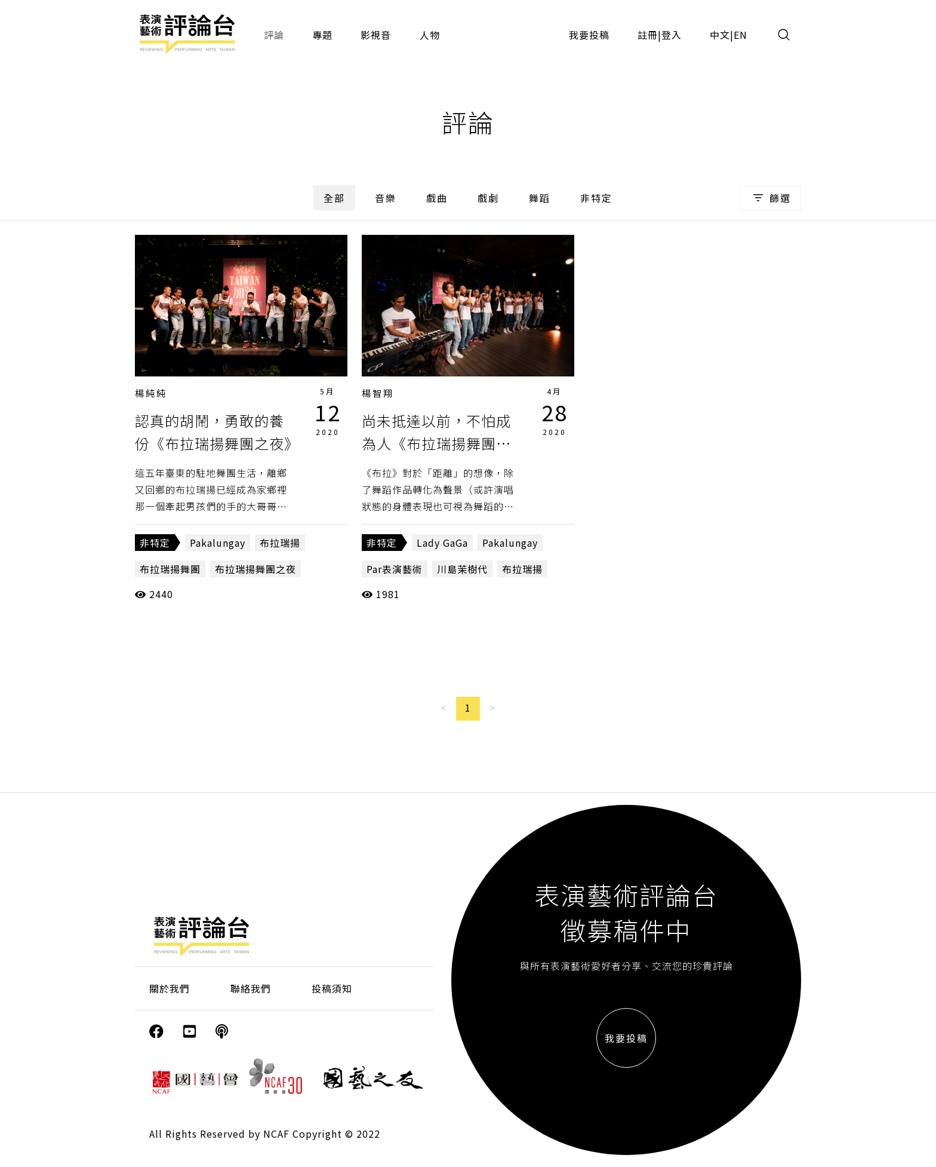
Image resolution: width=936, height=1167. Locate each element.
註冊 (648, 34)
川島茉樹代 (462, 569)
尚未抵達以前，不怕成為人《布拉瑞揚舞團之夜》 (436, 443)
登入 (671, 34)
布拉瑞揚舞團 (170, 569)
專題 (322, 34)
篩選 (771, 198)
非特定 (596, 198)
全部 (334, 198)
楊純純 (151, 393)
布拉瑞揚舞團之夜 (255, 569)
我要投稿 (589, 34)
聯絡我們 (250, 988)
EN (740, 34)
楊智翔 (378, 393)
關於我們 (169, 988)
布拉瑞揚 (280, 542)
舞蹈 (539, 198)
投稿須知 (332, 988)
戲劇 (488, 198)
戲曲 (437, 198)
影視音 (376, 34)
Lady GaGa (442, 542)
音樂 (385, 198)
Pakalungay (217, 542)
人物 (430, 34)
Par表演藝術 (395, 569)
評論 (274, 34)
